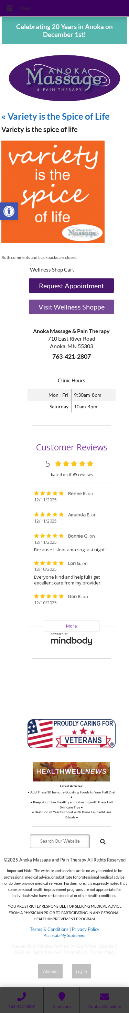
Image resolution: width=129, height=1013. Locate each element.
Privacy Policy (85, 929)
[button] (9, 211)
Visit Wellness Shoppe (72, 307)
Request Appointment (71, 286)
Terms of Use (75, 952)
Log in (81, 971)
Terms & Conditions (49, 929)
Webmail (50, 971)
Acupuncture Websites (31, 946)
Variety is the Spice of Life (55, 116)
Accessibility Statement (65, 935)
